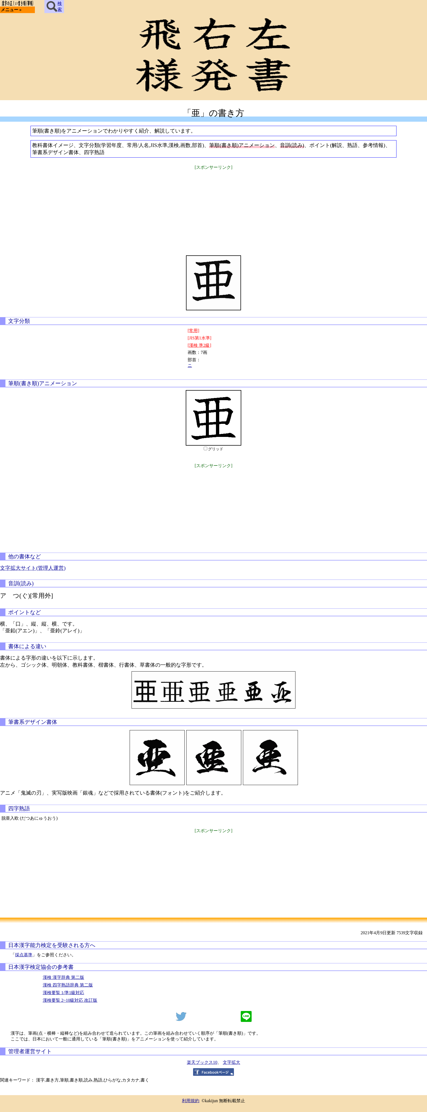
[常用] (193, 330)
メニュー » (11, 9)
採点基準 (23, 954)
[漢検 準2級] (199, 345)
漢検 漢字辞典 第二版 (63, 977)
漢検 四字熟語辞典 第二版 (68, 985)
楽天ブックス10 (202, 1062)
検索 (54, 6)
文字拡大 (231, 1062)
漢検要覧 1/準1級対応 (63, 992)
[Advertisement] (213, 209)
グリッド (215, 449)
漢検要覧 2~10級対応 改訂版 (70, 1000)
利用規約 (190, 1100)
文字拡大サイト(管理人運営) (33, 568)
